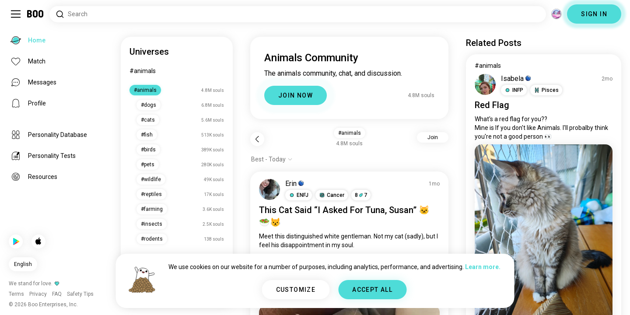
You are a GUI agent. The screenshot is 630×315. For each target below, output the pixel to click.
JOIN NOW (295, 95)
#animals (143, 70)
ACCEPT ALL (372, 289)
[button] (298, 195)
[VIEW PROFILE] (269, 189)
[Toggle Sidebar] (16, 14)
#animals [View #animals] (488, 65)
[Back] (257, 139)
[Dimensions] (556, 14)
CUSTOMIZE (296, 289)
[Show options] (272, 159)
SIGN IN (594, 14)
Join (432, 137)
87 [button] (361, 195)
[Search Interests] (297, 14)
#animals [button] (349, 133)
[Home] (35, 14)
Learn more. (482, 266)
